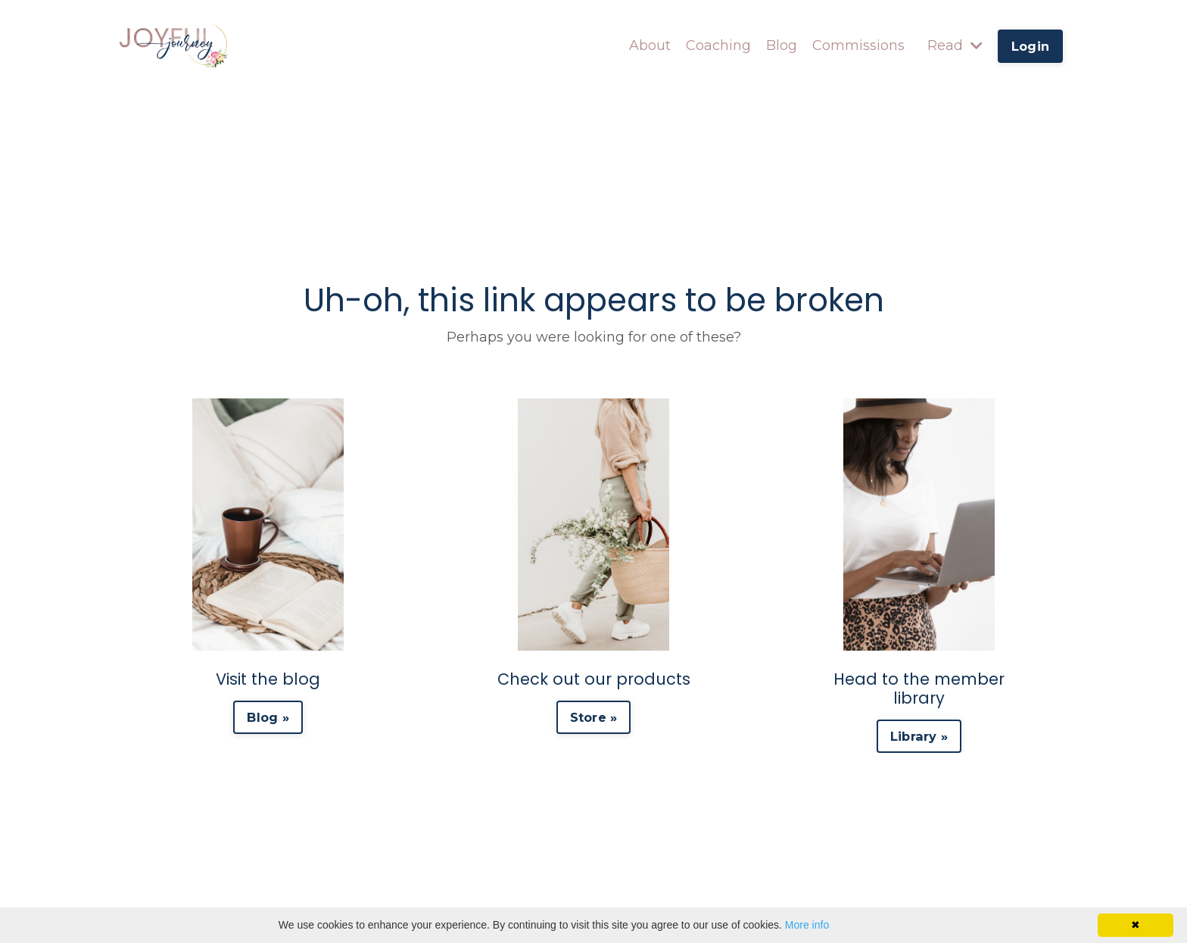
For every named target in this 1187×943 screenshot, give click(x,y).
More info (807, 925)
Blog (781, 45)
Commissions (858, 45)
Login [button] (1030, 46)
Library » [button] (919, 736)
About (650, 45)
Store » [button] (594, 717)
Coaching (718, 45)
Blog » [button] (268, 717)
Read (955, 45)
